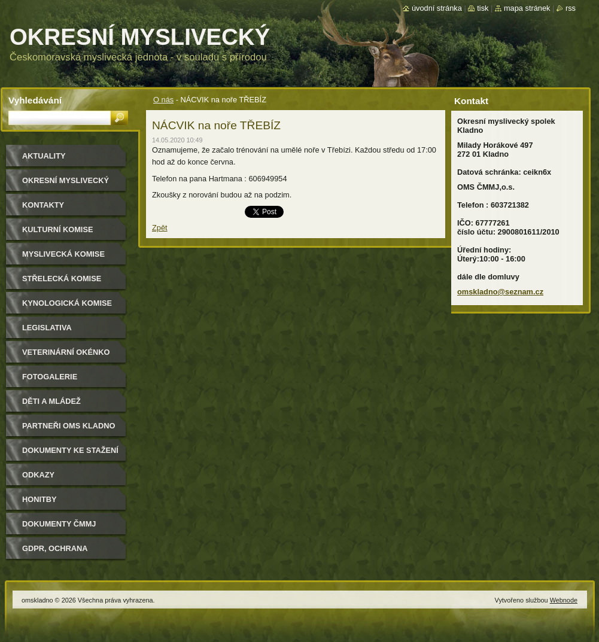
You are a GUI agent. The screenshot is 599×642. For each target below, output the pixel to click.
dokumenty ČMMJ (59, 523)
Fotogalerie (49, 376)
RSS (570, 8)
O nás (163, 99)
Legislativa (47, 327)
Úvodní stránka (437, 8)
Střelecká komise (61, 278)
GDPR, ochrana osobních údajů (57, 552)
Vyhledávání (35, 100)
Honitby (39, 499)
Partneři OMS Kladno (68, 425)
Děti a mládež (51, 401)
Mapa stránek (527, 8)
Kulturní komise (57, 229)
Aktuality (44, 155)
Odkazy (38, 474)
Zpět (160, 227)
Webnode (563, 600)
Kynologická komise (67, 303)
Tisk (482, 8)
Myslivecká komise (63, 254)
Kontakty (43, 204)
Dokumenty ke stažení (70, 450)
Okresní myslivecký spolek (65, 184)
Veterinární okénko (66, 352)
